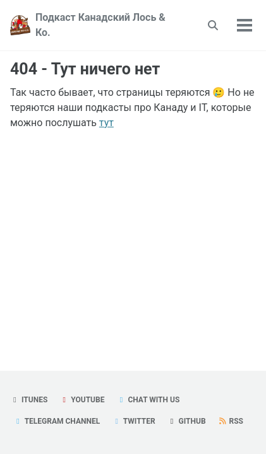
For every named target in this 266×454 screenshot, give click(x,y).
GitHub (186, 421)
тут (106, 123)
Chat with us (147, 399)
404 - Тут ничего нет (85, 69)
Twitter (133, 421)
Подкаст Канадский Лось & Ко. (100, 24)
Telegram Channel (56, 421)
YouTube (81, 399)
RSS (230, 421)
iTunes (28, 399)
